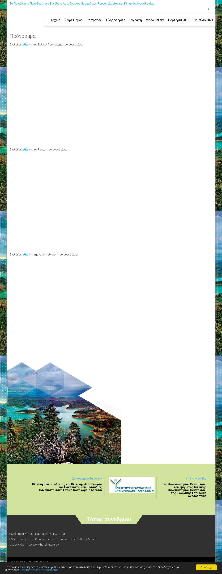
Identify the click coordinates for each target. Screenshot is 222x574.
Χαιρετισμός (74, 20)
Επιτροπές (94, 20)
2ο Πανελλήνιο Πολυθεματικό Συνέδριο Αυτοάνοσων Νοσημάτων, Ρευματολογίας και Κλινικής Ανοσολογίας (82, 3)
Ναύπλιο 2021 (203, 20)
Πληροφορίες (115, 20)
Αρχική (55, 20)
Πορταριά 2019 (178, 20)
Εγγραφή (136, 20)
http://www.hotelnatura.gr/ (42, 544)
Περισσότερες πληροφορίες (40, 570)
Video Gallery (155, 20)
